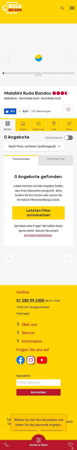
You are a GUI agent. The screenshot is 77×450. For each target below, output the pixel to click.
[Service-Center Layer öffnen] (6, 444)
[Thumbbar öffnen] (38, 441)
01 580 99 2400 (30, 300)
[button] (21, 160)
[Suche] (62, 7)
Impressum (66, 421)
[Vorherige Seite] (8, 258)
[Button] (7, 58)
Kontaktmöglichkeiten (38, 235)
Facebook (20, 360)
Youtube (42, 360)
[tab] (7, 124)
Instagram (31, 360)
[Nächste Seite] (68, 258)
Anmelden (38, 392)
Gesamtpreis (54, 138)
